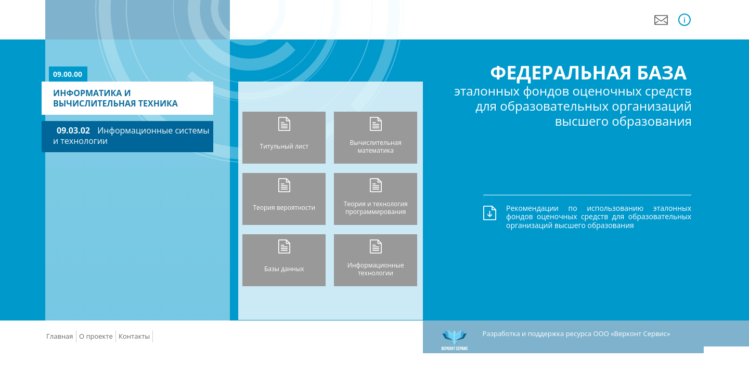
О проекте (96, 336)
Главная (59, 336)
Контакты (134, 336)
